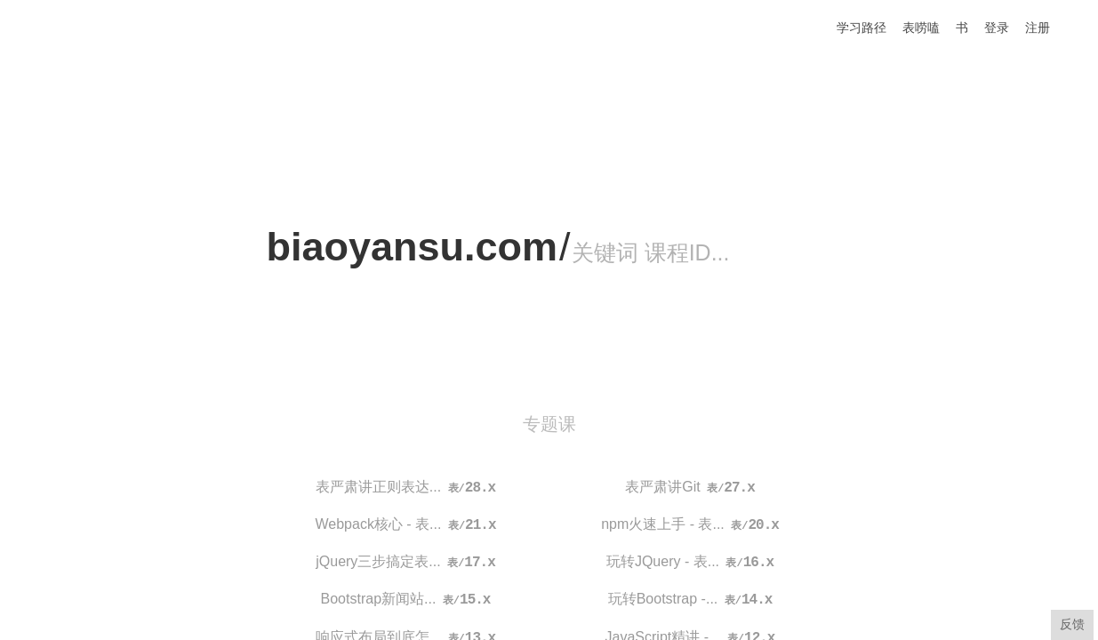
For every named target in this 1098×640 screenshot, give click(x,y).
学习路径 (861, 27)
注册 (1037, 27)
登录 (996, 27)
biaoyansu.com (412, 247)
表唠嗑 (921, 27)
